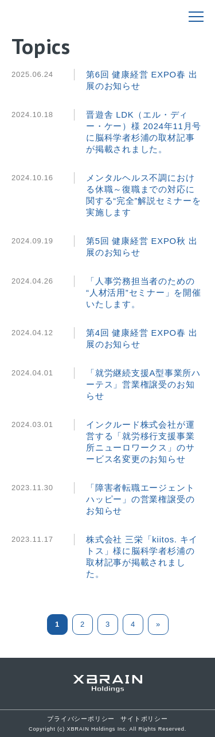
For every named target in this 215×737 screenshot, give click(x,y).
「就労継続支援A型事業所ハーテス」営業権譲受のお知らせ (143, 384)
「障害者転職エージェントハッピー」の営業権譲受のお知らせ (140, 499)
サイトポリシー (143, 718)
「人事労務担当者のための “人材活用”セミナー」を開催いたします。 (143, 293)
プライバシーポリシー (81, 718)
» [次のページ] (158, 624)
